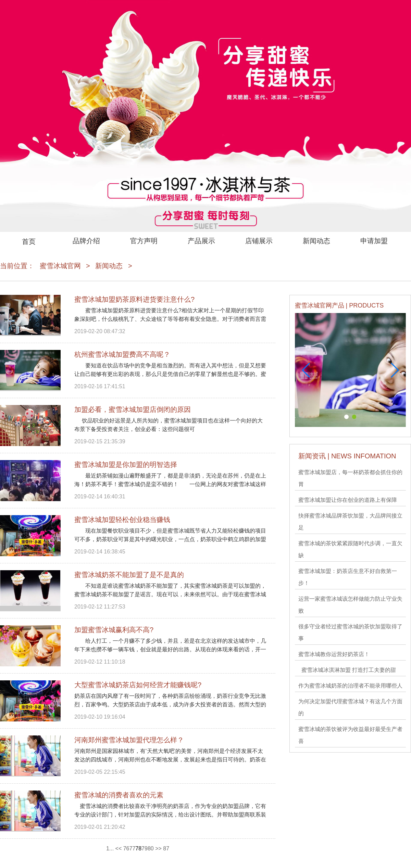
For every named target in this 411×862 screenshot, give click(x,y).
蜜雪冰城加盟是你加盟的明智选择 (125, 464)
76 (126, 848)
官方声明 (144, 241)
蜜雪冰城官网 (60, 266)
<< (118, 848)
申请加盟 (374, 241)
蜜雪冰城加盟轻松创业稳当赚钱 (122, 519)
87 (166, 848)
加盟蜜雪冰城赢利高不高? (113, 630)
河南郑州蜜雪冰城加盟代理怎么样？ (129, 740)
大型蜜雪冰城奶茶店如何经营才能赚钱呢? (137, 685)
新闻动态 (316, 241)
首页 (29, 241)
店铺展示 (259, 241)
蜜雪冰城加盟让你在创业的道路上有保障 (347, 500)
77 (132, 848)
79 (144, 848)
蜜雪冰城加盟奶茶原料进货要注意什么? (134, 299)
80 (151, 848)
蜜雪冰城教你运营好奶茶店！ (334, 654)
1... (110, 848)
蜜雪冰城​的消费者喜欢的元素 (118, 795)
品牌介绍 (86, 241)
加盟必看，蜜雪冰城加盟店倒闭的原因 (132, 409)
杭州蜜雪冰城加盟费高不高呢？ (122, 354)
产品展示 (201, 241)
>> (158, 848)
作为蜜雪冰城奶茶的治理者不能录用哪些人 (350, 686)
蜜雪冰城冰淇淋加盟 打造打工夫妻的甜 (347, 670)
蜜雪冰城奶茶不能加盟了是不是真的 (129, 574)
